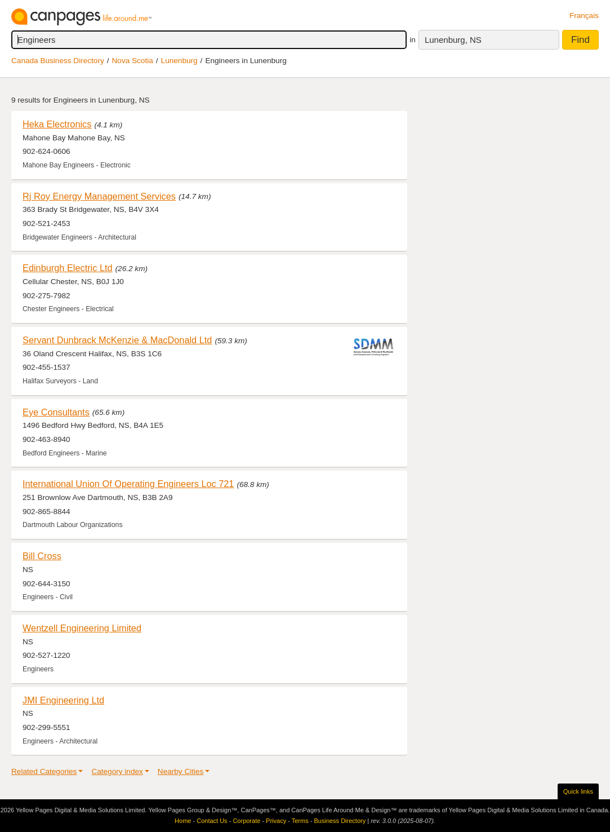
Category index (117, 771)
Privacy (276, 820)
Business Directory (340, 820)
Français (584, 15)
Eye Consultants (56, 412)
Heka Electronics (57, 124)
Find (580, 39)
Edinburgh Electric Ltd (68, 268)
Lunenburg (179, 60)
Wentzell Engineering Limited (82, 628)
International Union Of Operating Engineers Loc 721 (128, 484)
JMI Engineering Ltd (63, 700)
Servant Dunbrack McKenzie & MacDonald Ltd (117, 340)
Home (183, 820)
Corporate (246, 820)
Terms (300, 820)
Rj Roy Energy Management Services (99, 196)
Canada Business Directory (57, 60)
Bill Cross (42, 556)
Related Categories (44, 771)
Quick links (578, 791)
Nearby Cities (181, 771)
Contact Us (212, 820)
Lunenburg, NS (453, 40)
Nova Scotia (132, 60)
